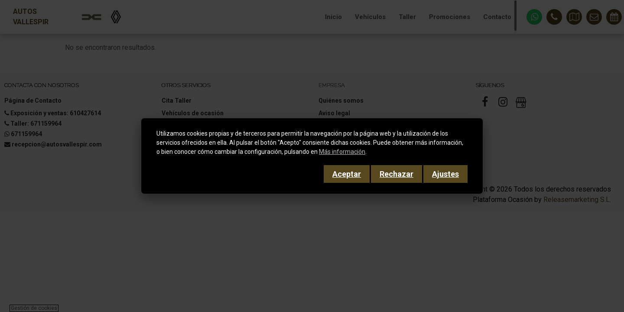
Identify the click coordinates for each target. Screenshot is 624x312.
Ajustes (445, 174)
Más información (342, 151)
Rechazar (396, 174)
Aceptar (346, 174)
